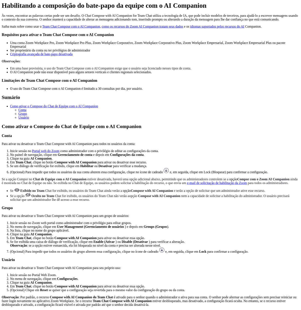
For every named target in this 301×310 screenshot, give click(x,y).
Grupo (22, 113)
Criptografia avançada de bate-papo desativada (41, 54)
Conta (22, 110)
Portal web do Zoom (45, 151)
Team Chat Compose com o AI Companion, (71, 26)
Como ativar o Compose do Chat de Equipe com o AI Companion (54, 106)
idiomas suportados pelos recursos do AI (217, 26)
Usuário (23, 117)
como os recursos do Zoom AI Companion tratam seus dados (142, 26)
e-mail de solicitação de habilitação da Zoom (217, 183)
